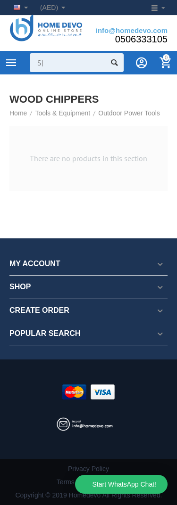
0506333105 (141, 39)
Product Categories (11, 62)
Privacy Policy (88, 468)
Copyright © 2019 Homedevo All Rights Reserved (87, 495)
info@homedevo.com (132, 30)
